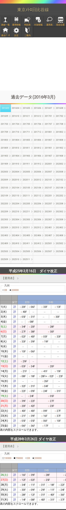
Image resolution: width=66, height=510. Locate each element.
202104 (15, 187)
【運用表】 (9, 278)
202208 (59, 203)
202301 (48, 211)
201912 (37, 164)
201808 (59, 140)
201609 (4, 116)
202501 (48, 243)
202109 (4, 195)
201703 (4, 124)
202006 (37, 172)
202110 (15, 195)
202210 (15, 211)
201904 (15, 156)
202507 (48, 251)
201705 (26, 124)
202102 (59, 179)
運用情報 (16, 25)
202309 (4, 227)
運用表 (49, 25)
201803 (4, 140)
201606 (37, 108)
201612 (37, 116)
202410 (15, 243)
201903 (4, 156)
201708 (59, 124)
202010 (15, 179)
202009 (4, 179)
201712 (37, 132)
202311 (26, 227)
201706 (37, 124)
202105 (26, 187)
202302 (59, 211)
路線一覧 (5, 25)
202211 (26, 211)
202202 (59, 195)
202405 (26, 235)
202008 (59, 172)
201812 (37, 148)
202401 (48, 227)
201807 (48, 140)
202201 (48, 195)
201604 (15, 108)
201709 (4, 132)
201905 (26, 156)
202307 (48, 219)
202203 (4, 203)
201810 (15, 148)
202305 (26, 219)
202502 (59, 243)
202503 (4, 251)
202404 (15, 235)
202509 (4, 259)
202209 (4, 211)
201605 (26, 108)
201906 (37, 156)
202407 (48, 235)
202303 (4, 219)
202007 (48, 172)
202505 (26, 251)
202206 (37, 203)
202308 (59, 219)
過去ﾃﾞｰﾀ (5, 35)
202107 (48, 187)
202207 (48, 203)
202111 (26, 195)
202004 (15, 172)
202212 (37, 211)
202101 (48, 179)
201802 (59, 132)
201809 (4, 148)
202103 (4, 187)
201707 (48, 124)
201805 (26, 140)
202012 (37, 179)
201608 (59, 108)
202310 (15, 227)
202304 (15, 219)
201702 (59, 116)
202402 (59, 227)
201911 (26, 164)
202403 (4, 235)
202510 (15, 259)
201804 (15, 140)
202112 (37, 195)
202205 (26, 203)
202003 (4, 172)
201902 (59, 148)
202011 (26, 179)
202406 (37, 235)
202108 (59, 187)
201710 (15, 132)
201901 (48, 148)
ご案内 (27, 35)
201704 (15, 124)
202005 (26, 172)
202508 (59, 251)
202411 (26, 243)
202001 (48, 164)
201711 (26, 132)
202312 (37, 227)
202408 (59, 235)
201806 (37, 140)
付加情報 (38, 25)
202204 (15, 203)
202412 (37, 243)
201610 (15, 116)
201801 (48, 132)
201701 (48, 116)
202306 (37, 219)
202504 (15, 251)
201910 (15, 164)
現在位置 (60, 25)
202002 (59, 164)
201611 (26, 116)
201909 (4, 164)
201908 (59, 156)
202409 (4, 243)
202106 (37, 187)
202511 (26, 259)
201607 (48, 108)
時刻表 (27, 25)
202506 (37, 251)
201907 (48, 156)
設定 (16, 35)
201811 (26, 148)
